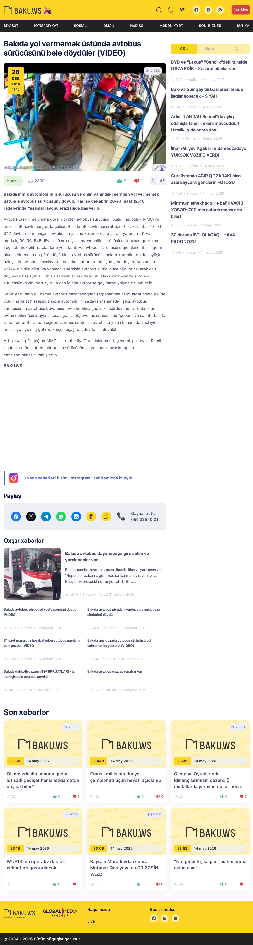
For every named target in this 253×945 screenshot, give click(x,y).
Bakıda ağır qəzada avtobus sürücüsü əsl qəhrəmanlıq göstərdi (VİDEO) (119, 643)
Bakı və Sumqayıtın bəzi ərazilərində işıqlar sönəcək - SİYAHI (207, 92)
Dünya (243, 26)
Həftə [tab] (210, 48)
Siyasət (11, 26)
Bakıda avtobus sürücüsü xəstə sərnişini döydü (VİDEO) (40, 612)
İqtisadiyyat (46, 26)
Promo (191, 139)
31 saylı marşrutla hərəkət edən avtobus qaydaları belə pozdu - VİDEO (42, 643)
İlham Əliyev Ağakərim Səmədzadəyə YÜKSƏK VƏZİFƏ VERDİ (208, 152)
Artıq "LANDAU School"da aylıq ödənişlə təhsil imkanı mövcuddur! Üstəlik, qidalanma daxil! (205, 123)
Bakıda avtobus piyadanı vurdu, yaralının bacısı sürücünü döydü (123, 612)
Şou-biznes (210, 26)
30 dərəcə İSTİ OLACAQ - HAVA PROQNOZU (203, 238)
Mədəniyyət (171, 26)
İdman (108, 26)
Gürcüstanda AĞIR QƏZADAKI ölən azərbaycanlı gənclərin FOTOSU (206, 179)
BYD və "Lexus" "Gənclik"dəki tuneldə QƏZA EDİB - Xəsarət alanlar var (209, 65)
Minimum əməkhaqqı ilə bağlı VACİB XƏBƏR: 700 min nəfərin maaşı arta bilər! (207, 209)
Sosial (80, 26)
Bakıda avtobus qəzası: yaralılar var (114, 671)
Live (240, 10)
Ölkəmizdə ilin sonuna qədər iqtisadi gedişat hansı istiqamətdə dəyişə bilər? (43, 780)
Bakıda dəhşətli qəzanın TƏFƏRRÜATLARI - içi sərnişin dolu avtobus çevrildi (39, 674)
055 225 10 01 (144, 519)
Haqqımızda (98, 909)
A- (153, 181)
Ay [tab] (236, 48)
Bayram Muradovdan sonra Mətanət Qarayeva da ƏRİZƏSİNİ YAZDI (125, 868)
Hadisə (136, 26)
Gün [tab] (184, 48)
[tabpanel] (210, 157)
